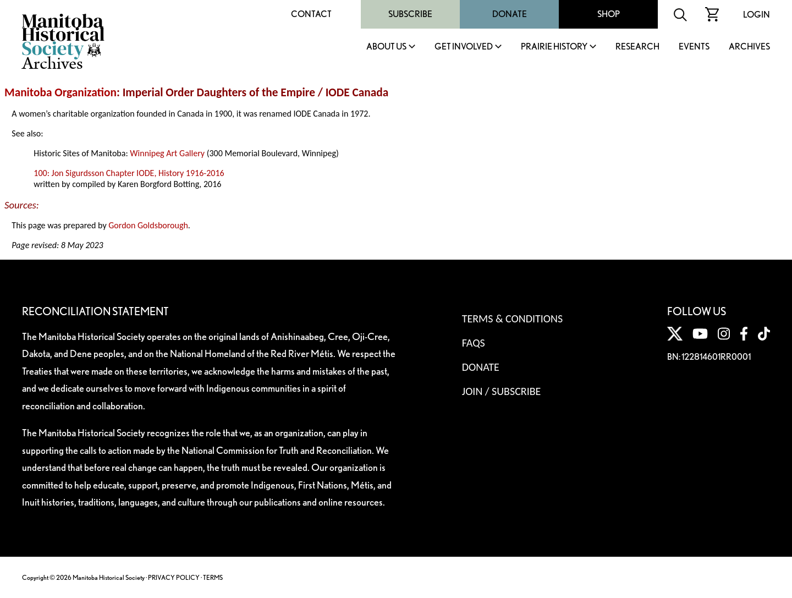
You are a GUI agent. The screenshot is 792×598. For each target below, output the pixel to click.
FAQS (473, 342)
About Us (386, 47)
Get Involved (464, 47)
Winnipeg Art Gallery (167, 153)
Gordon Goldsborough (148, 225)
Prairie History (554, 47)
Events (694, 47)
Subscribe (410, 14)
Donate (509, 14)
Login (756, 14)
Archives (749, 47)
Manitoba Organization (60, 92)
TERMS (213, 577)
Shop (608, 14)
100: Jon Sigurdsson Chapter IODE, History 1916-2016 (129, 173)
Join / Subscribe (501, 391)
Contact (311, 14)
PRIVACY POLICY (174, 577)
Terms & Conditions (512, 318)
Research (637, 47)
